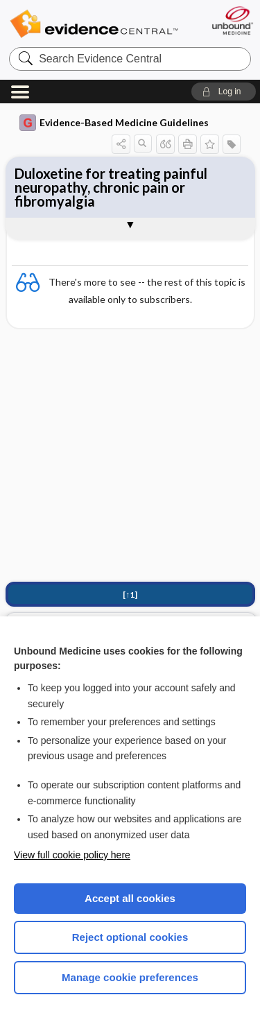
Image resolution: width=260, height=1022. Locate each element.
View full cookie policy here (72, 854)
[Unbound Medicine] (231, 20)
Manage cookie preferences (130, 977)
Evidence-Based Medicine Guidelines (114, 122)
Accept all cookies (130, 898)
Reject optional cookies (130, 937)
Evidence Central (93, 24)
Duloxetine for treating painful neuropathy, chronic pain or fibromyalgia (111, 187)
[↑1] (130, 594)
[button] (223, 92)
